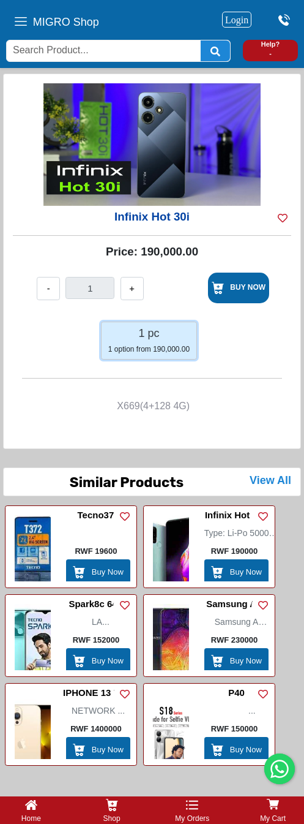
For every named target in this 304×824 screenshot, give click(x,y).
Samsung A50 (236, 604)
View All (270, 480)
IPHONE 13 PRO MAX (98, 694)
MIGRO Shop (66, 22)
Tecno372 (98, 515)
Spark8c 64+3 (98, 604)
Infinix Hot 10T (236, 515)
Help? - (270, 48)
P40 (236, 692)
